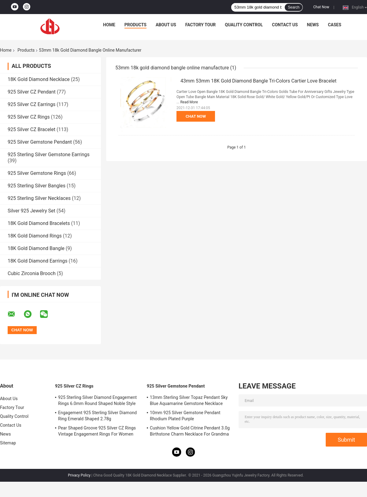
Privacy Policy (79, 475)
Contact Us (285, 24)
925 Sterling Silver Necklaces (39, 198)
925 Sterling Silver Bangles (36, 186)
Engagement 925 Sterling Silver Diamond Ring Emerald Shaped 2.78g (97, 415)
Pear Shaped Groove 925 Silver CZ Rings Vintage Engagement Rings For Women (97, 430)
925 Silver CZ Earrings (31, 104)
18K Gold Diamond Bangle (36, 248)
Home (109, 24)
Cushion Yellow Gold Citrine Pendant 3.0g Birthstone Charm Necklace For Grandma (190, 430)
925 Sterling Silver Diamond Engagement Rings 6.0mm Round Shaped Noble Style (97, 400)
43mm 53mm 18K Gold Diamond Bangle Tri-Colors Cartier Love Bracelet (258, 81)
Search (293, 7)
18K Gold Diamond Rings (35, 236)
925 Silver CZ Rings (29, 117)
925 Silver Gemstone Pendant (40, 142)
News (313, 24)
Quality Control (244, 24)
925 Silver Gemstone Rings (37, 173)
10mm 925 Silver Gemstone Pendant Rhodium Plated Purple (185, 415)
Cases (334, 24)
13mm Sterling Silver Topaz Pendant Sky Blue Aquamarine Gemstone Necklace (189, 400)
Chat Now (321, 7)
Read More (189, 102)
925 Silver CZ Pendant (32, 92)
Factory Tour (200, 24)
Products (135, 24)
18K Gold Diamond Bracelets (39, 223)
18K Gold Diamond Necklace (39, 79)
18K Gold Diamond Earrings (38, 261)
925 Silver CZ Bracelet (31, 129)
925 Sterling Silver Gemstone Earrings (49, 154)
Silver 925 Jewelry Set (31, 211)
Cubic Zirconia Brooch (32, 273)
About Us (166, 24)
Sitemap (8, 442)
